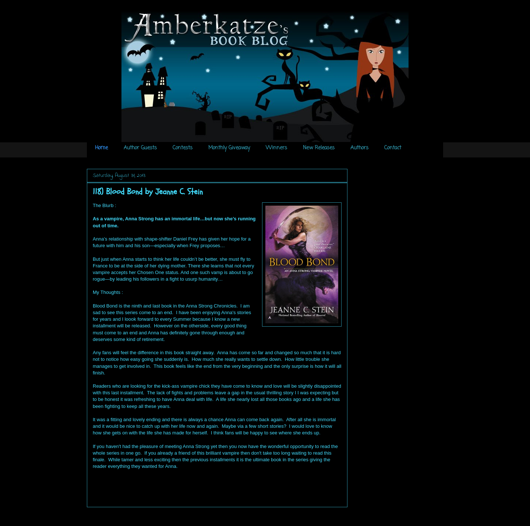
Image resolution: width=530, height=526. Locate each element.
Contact (392, 148)
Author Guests (140, 148)
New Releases (319, 148)
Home (101, 148)
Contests (182, 148)
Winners (276, 148)
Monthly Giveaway (229, 148)
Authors (359, 148)
